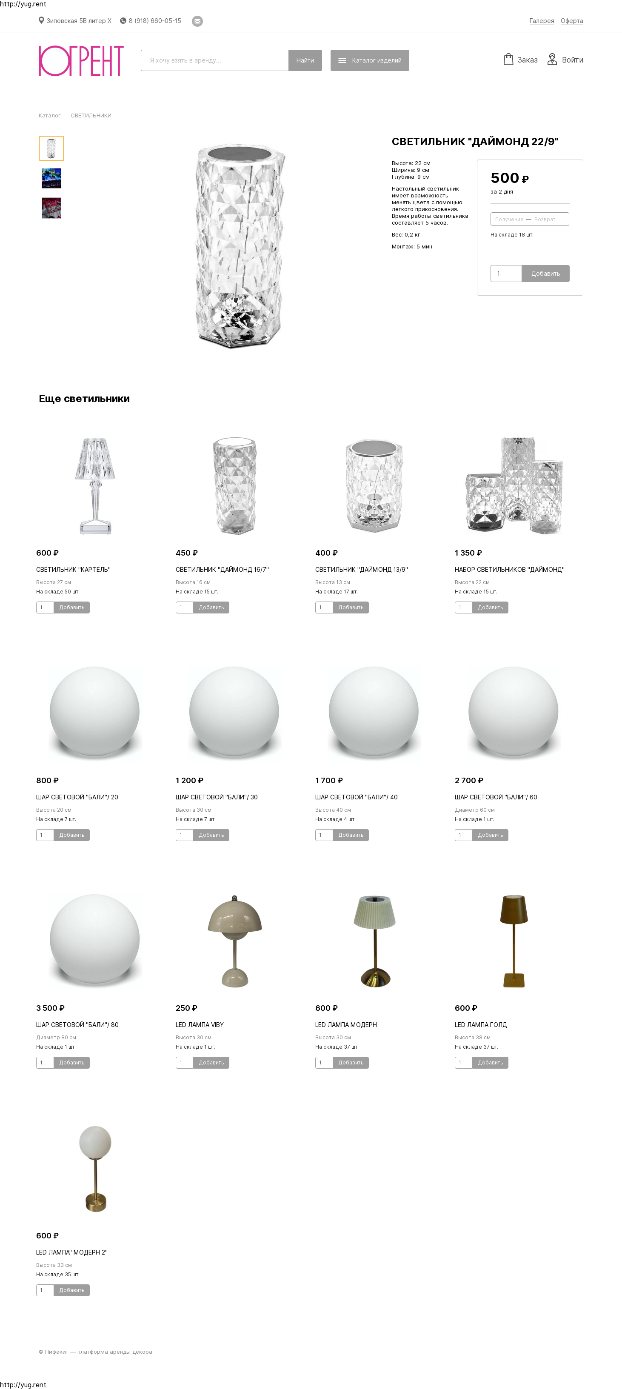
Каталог (50, 115)
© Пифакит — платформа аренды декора (95, 1351)
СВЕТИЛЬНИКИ (91, 115)
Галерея (542, 20)
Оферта (572, 20)
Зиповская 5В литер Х (79, 20)
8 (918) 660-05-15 (155, 20)
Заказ (521, 58)
